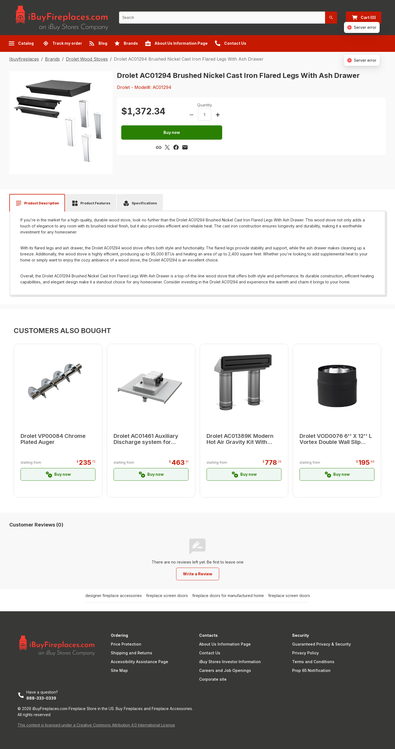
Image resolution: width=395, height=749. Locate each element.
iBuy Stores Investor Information (230, 661)
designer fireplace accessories (113, 595)
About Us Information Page (225, 644)
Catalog (21, 43)
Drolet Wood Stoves (87, 59)
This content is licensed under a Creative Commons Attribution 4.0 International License (96, 725)
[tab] (37, 203)
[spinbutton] (204, 114)
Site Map (119, 670)
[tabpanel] (197, 251)
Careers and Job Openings (225, 670)
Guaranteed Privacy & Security (321, 644)
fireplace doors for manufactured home (228, 595)
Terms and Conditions (313, 661)
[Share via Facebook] (176, 147)
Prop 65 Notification (311, 670)
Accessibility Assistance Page (139, 661)
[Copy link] (158, 147)
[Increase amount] (217, 114)
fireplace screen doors (167, 595)
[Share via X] (167, 147)
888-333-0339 (41, 698)
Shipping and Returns (131, 653)
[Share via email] (185, 147)
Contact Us (209, 653)
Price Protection (126, 644)
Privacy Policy (305, 653)
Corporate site (213, 679)
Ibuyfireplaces (24, 59)
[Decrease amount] (191, 114)
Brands (52, 59)
